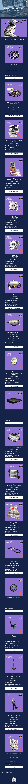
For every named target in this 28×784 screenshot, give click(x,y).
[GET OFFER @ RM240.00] (14, 153)
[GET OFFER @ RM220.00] (14, 191)
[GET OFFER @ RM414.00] (14, 230)
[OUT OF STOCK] (14, 346)
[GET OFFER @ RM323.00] (14, 308)
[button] (1, 2)
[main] (14, 39)
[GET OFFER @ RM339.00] (14, 269)
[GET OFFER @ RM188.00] (14, 767)
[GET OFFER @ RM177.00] (14, 535)
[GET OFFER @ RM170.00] (14, 497)
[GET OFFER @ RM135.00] (14, 650)
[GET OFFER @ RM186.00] (14, 729)
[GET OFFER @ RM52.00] (14, 573)
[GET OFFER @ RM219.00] (14, 78)
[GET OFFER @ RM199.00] (14, 386)
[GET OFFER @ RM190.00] (14, 422)
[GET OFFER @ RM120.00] (14, 115)
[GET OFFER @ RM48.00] (14, 610)
